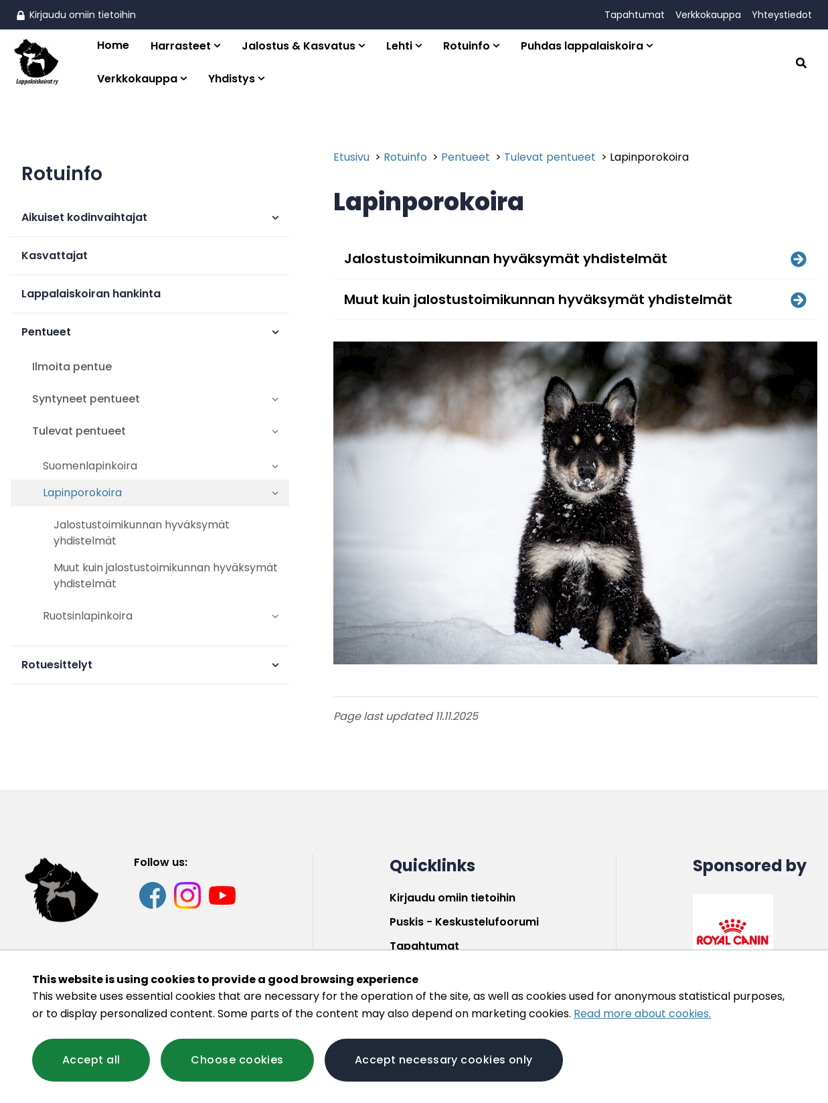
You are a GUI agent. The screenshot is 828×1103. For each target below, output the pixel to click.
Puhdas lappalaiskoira (582, 46)
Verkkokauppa (708, 14)
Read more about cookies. (642, 1013)
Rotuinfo (466, 46)
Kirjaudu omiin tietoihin (76, 14)
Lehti (399, 46)
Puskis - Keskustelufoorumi (464, 922)
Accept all (91, 1060)
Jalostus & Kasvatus (298, 46)
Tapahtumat (634, 14)
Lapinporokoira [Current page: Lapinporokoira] (649, 157)
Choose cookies (237, 1060)
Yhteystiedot (782, 14)
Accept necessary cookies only (444, 1060)
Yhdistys (231, 78)
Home (113, 45)
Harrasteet (181, 46)
